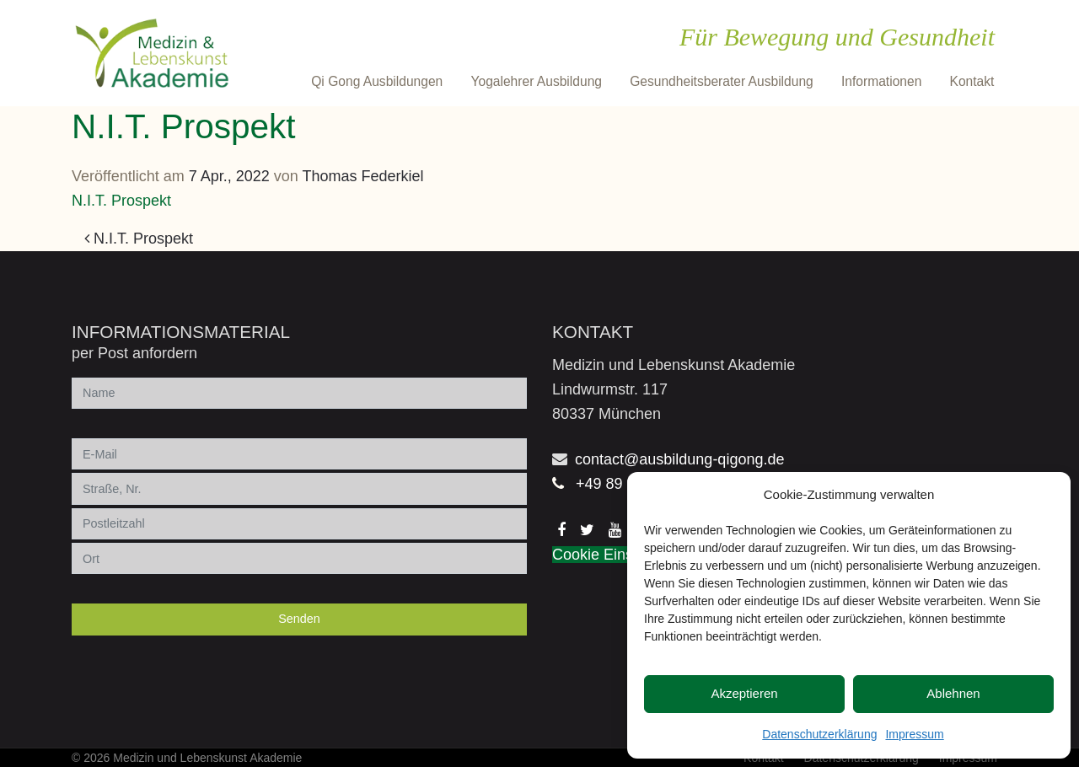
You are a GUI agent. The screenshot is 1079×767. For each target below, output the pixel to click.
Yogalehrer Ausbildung (536, 81)
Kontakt (972, 81)
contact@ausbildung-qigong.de (679, 459)
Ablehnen (953, 693)
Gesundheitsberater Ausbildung (721, 81)
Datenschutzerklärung (819, 734)
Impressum (914, 734)
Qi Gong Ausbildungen (377, 81)
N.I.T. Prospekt (121, 200)
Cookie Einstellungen (623, 554)
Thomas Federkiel (363, 176)
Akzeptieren (744, 693)
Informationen (881, 81)
